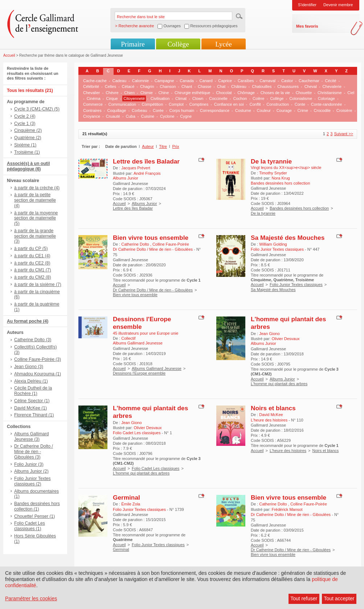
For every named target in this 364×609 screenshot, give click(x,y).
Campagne (164, 80)
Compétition (152, 104)
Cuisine (148, 116)
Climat (181, 98)
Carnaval (267, 80)
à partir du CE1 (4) (32, 255)
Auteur (148, 146)
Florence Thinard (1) (34, 415)
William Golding (273, 244)
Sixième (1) (25, 145)
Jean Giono (269, 333)
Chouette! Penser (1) (34, 516)
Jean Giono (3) (28, 366)
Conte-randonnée (326, 104)
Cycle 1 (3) (24, 123)
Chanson (168, 86)
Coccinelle (218, 98)
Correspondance (214, 110)
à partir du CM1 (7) (32, 270)
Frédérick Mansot (286, 509)
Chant (186, 86)
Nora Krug (280, 178)
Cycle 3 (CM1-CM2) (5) (37, 109)
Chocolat (224, 92)
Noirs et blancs (273, 408)
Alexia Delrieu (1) (31, 381)
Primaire (132, 44)
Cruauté (113, 116)
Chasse (204, 86)
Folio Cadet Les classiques (155, 468)
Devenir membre (338, 5)
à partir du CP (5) (31, 248)
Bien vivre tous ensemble (150, 237)
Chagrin (147, 86)
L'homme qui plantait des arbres (279, 384)
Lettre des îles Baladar (146, 161)
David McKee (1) (30, 408)
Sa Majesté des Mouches (287, 237)
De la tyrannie (271, 161)
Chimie (146, 92)
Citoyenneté (134, 98)
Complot (176, 104)
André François (147, 173)
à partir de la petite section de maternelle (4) (35, 200)
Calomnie (140, 80)
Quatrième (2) (27, 137)
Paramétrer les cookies (31, 598)
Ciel (350, 92)
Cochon (240, 98)
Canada (187, 80)
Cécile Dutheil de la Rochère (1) (33, 391)
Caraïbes (246, 80)
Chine (164, 92)
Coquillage (116, 110)
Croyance (91, 116)
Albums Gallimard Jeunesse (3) (31, 436)
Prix (175, 146)
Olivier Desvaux (285, 338)
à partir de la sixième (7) (37, 284)
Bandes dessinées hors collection (299, 208)
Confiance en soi (229, 104)
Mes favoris (307, 26)
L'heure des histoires (288, 450)
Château (238, 86)
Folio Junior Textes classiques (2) (32, 481)
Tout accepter (339, 598)
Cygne (186, 116)
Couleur (264, 110)
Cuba (130, 116)
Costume (243, 110)
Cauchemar (309, 80)
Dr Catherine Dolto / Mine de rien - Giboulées (153, 290)
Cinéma (94, 98)
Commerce (93, 104)
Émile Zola (130, 504)
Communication (122, 104)
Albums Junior (144, 203)
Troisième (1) (27, 152)
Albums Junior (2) (31, 471)
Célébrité (91, 86)
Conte (300, 104)
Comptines (199, 104)
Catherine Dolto (135, 244)
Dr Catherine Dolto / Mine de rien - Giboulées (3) (33, 452)
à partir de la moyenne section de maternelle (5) (36, 218)
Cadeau (120, 80)
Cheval (310, 86)
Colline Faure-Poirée (170, 244)
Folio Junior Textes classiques (296, 284)
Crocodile (322, 110)
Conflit (255, 104)
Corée (158, 110)
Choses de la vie (275, 92)
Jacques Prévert (135, 168)
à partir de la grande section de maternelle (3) (35, 236)
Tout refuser (303, 598)
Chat (221, 86)
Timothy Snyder (273, 173)
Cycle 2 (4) (24, 116)
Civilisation (160, 98)
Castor (287, 80)
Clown (198, 98)
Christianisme (330, 92)
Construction (277, 104)
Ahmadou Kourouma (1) (37, 373)
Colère (258, 98)
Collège (178, 44)
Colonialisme (300, 98)
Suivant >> (343, 134)
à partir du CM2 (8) (32, 277)
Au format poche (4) (27, 321)
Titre (163, 146)
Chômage (246, 92)
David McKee (271, 414)
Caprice (225, 80)
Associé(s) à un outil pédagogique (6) (28, 166)
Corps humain (181, 110)
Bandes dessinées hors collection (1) (37, 506)
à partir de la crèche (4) (37, 187)
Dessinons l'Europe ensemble (139, 373)
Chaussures (288, 86)
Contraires (92, 110)
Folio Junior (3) (29, 464)
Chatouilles (261, 86)
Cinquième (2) (28, 130)
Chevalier (91, 92)
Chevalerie (332, 86)
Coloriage (326, 98)
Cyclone (167, 116)
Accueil (9, 55)
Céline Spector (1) (31, 400)
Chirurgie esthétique (192, 92)
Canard (206, 80)
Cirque (112, 98)
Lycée (223, 44)
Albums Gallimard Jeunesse (156, 368)
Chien (129, 92)
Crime (303, 110)
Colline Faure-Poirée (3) (37, 359)
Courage (284, 110)
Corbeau (139, 110)
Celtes (110, 86)
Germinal (126, 497)
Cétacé (128, 86)
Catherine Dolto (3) (32, 339)
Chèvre (112, 92)
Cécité (330, 80)
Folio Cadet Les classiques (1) (29, 526)
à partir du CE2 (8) (32, 263)
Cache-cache (95, 80)
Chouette (304, 92)
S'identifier (307, 5)
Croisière (344, 110)
